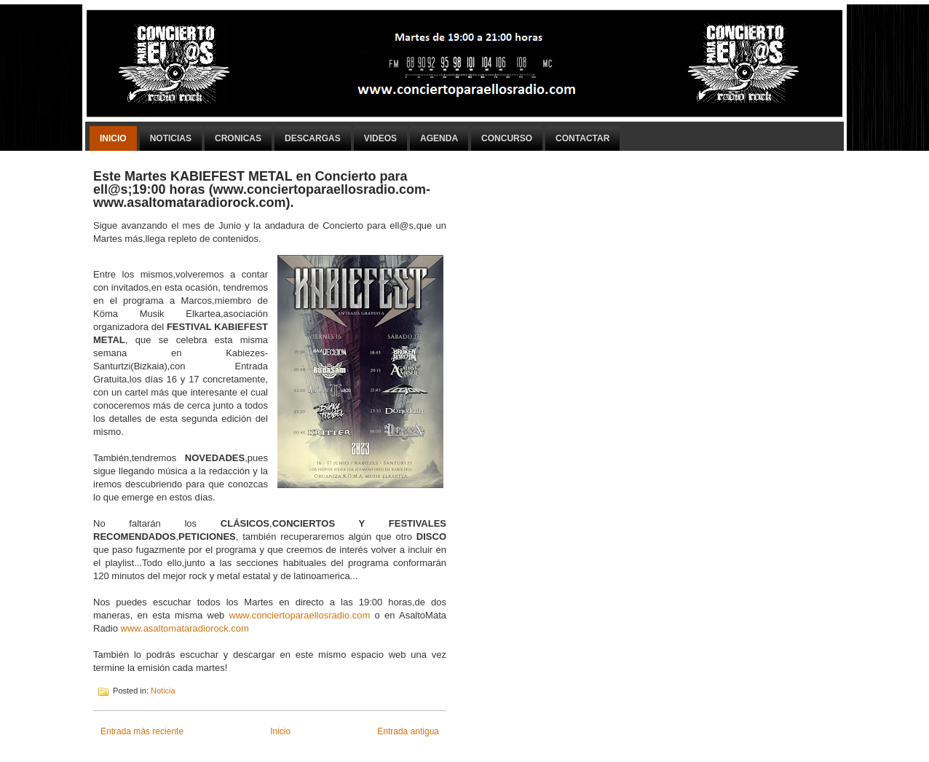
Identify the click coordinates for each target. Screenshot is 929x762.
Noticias (170, 138)
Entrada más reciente (141, 731)
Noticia (163, 690)
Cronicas (238, 138)
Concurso (506, 138)
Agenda (439, 138)
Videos (380, 138)
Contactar (582, 138)
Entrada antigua (408, 731)
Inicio (113, 138)
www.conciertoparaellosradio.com (300, 615)
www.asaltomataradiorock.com (185, 628)
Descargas (313, 138)
